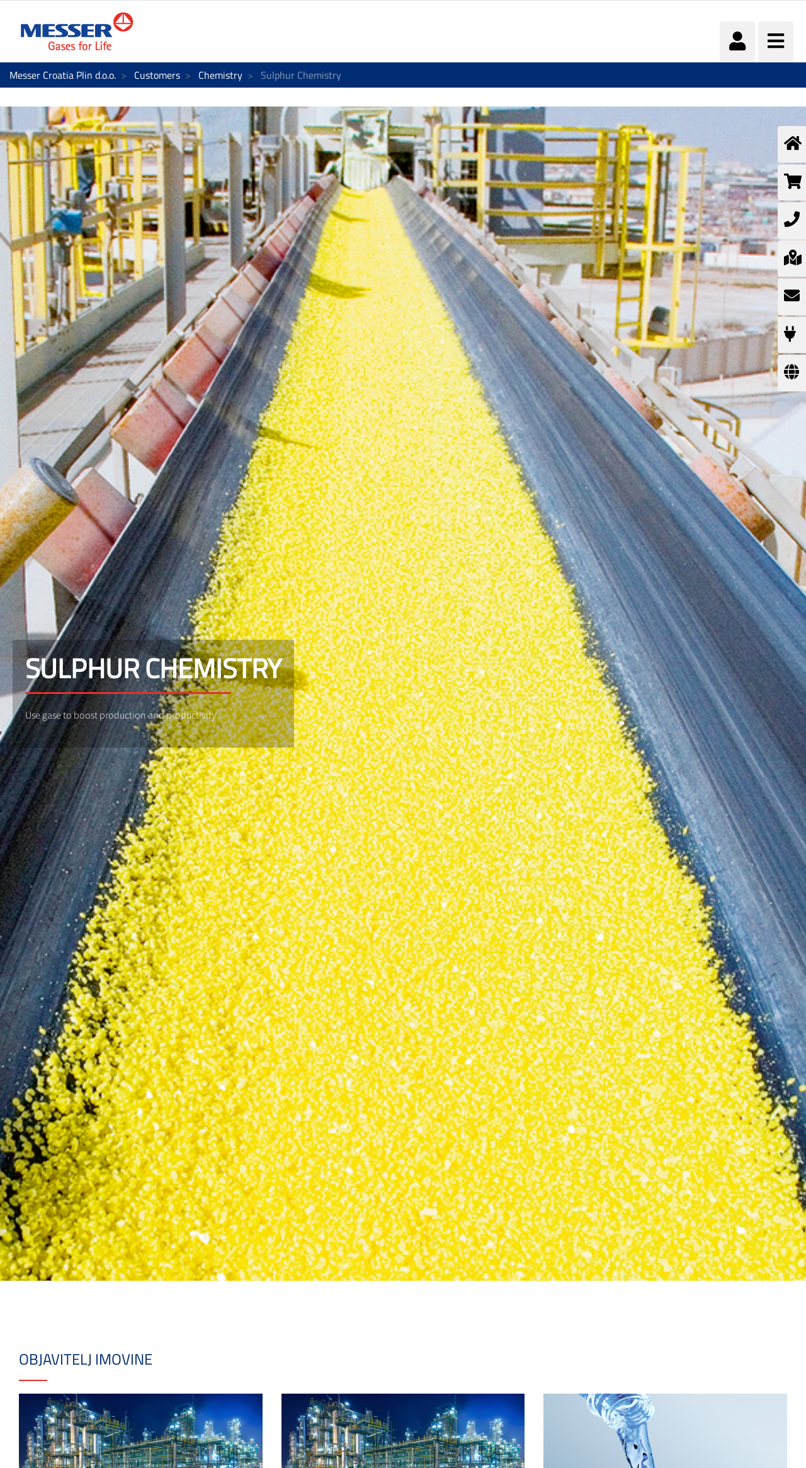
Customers (157, 75)
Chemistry (220, 75)
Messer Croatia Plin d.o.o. (62, 75)
